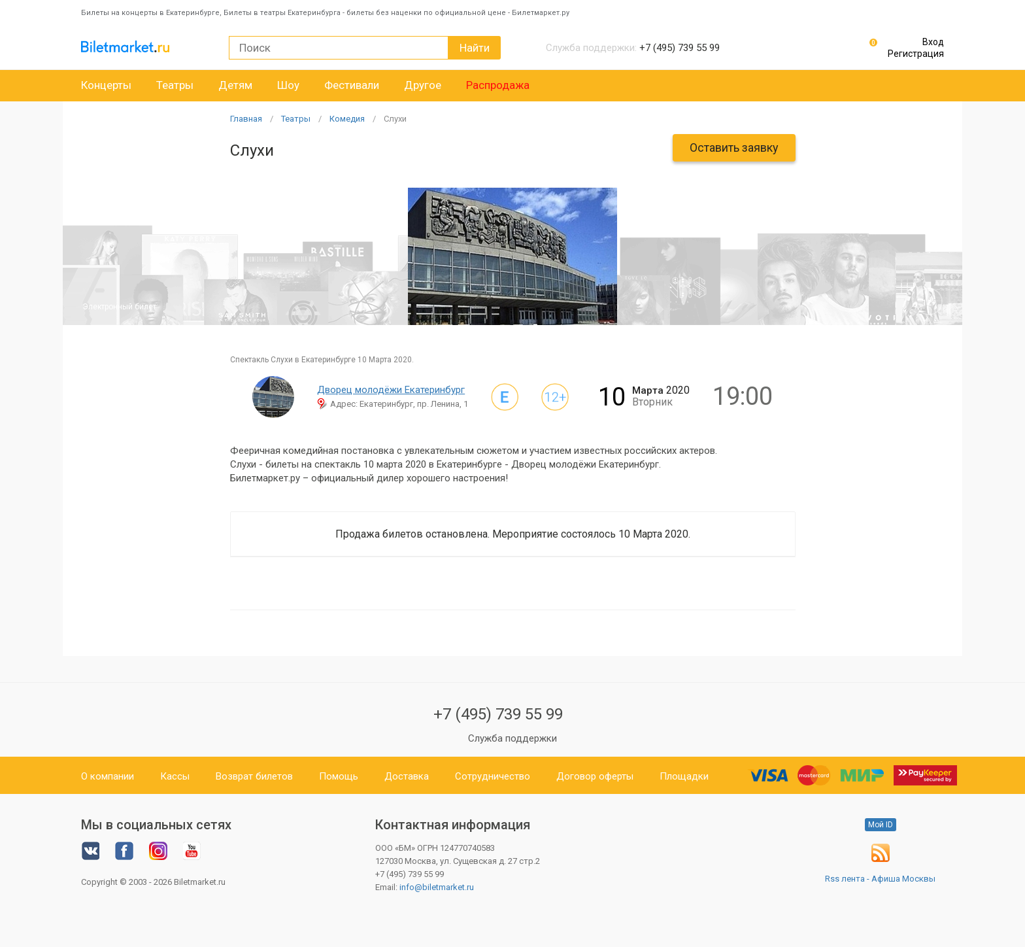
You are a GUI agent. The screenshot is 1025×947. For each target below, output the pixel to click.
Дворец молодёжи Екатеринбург (391, 390)
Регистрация (916, 53)
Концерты (106, 85)
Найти (475, 47)
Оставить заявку (734, 147)
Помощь (338, 776)
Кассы (175, 776)
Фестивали (351, 85)
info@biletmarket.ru (436, 887)
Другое (422, 85)
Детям (235, 85)
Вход (933, 42)
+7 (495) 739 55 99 (498, 714)
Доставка (406, 776)
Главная (246, 119)
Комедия (347, 119)
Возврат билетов (254, 776)
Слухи (395, 119)
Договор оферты (594, 776)
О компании (107, 776)
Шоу (288, 85)
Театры (174, 85)
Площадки (684, 776)
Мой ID (880, 824)
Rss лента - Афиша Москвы (880, 879)
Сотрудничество (492, 776)
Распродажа (497, 85)
